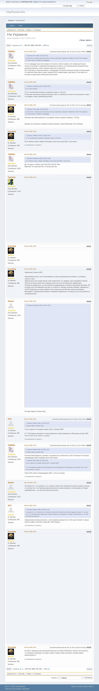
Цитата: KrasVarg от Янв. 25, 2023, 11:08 (38, 158)
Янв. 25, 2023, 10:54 (30, 82)
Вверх (9, 671)
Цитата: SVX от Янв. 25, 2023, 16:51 (37, 464)
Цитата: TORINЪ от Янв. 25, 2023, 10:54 (38, 135)
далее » (89, 40)
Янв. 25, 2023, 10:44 (30, 51)
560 (25, 45)
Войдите (36, 2)
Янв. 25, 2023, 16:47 (30, 317)
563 (36, 45)
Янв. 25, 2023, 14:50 (30, 262)
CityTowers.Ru (15, 12)
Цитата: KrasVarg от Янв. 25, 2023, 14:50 (38, 321)
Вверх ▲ (91, 686)
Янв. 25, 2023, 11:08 (30, 131)
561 (29, 45)
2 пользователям (29, 442)
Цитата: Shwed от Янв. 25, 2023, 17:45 (38, 513)
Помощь (73, 686)
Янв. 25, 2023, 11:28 (30, 154)
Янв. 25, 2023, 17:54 (30, 508)
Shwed (11, 317)
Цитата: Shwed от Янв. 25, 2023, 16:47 (38, 426)
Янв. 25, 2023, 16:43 (30, 285)
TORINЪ (11, 51)
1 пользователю (29, 145)
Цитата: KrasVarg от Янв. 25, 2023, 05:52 (38, 86)
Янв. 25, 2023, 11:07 (30, 105)
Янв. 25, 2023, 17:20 (30, 448)
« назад (82, 40)
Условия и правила (82, 686)
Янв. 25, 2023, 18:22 (30, 535)
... (23, 45)
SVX (9, 422)
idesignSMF (26, 689)
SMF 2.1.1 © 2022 (10, 686)
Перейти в (54, 680)
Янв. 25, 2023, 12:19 (30, 177)
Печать (89, 45)
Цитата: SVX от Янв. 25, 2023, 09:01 (37, 55)
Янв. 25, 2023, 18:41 (30, 650)
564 (39, 45)
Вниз (8, 45)
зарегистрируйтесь (49, 2)
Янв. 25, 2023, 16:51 (30, 422)
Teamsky (12, 177)
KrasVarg (12, 105)
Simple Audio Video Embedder (13, 689)
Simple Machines (20, 686)
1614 (45, 45)
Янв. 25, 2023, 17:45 (30, 486)
